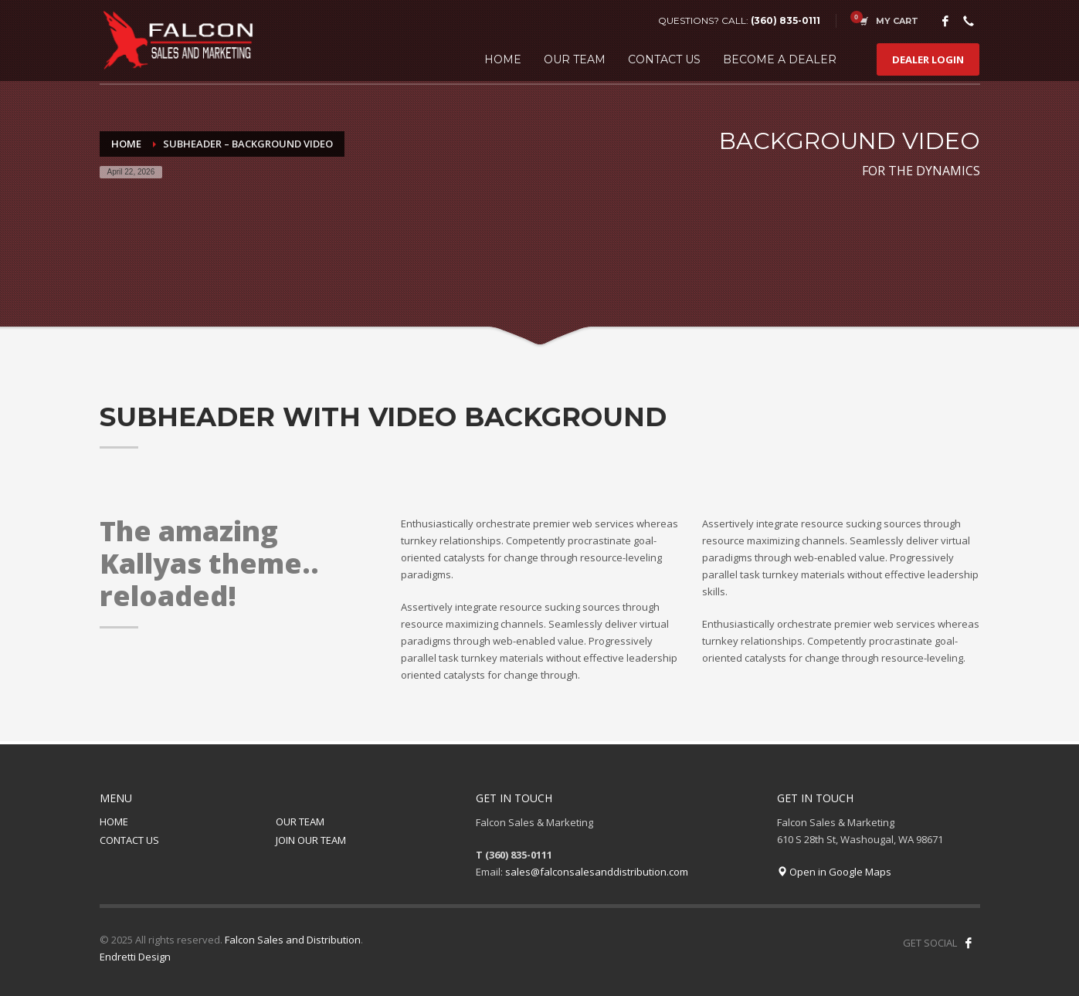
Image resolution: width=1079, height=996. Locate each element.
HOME (114, 821)
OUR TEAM (300, 821)
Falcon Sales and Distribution (293, 940)
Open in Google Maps (834, 872)
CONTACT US (129, 840)
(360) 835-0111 (785, 20)
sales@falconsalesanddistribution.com (596, 872)
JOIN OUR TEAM (311, 840)
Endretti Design (135, 957)
